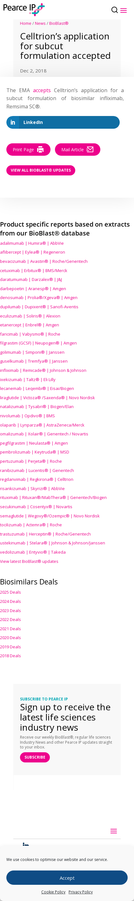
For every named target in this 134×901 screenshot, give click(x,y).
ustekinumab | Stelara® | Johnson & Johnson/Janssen (52, 543)
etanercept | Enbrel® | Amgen (29, 325)
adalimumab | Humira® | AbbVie (32, 243)
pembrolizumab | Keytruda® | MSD (34, 452)
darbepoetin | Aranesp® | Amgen (33, 288)
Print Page (28, 149)
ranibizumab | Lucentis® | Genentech (37, 470)
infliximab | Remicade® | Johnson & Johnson (43, 370)
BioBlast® (59, 23)
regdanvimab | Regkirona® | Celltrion (36, 479)
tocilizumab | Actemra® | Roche (31, 525)
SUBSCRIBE (34, 757)
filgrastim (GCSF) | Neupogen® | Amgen (38, 343)
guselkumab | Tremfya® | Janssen (34, 361)
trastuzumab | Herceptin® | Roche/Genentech (45, 534)
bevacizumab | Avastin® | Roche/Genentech (44, 261)
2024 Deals (10, 601)
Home (25, 23)
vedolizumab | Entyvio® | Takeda (33, 552)
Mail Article (77, 149)
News (40, 23)
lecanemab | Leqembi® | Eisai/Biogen (37, 388)
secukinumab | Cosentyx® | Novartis (36, 506)
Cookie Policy (53, 892)
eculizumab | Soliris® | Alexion (30, 316)
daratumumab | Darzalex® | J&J (31, 279)
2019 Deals (10, 647)
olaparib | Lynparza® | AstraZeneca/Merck (42, 425)
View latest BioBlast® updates (29, 561)
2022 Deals (10, 619)
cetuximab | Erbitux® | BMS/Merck (33, 270)
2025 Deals (10, 592)
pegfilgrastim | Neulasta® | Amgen (34, 443)
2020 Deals (10, 637)
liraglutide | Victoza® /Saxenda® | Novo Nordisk (47, 397)
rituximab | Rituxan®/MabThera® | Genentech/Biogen (53, 497)
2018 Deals (10, 656)
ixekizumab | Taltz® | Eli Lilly (28, 379)
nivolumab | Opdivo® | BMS (27, 416)
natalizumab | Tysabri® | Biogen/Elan (37, 406)
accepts (42, 90)
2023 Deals (10, 610)
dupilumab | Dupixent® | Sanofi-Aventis (39, 307)
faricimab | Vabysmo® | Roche (30, 334)
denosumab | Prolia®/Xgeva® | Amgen (38, 297)
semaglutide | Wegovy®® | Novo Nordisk (50, 516)
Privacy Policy (81, 892)
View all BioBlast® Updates (41, 170)
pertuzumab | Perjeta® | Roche (31, 461)
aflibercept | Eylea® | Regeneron (32, 252)
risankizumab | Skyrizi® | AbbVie (32, 488)
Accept (67, 878)
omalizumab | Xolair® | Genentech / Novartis (44, 434)
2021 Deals (10, 628)
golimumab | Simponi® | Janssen (32, 352)
